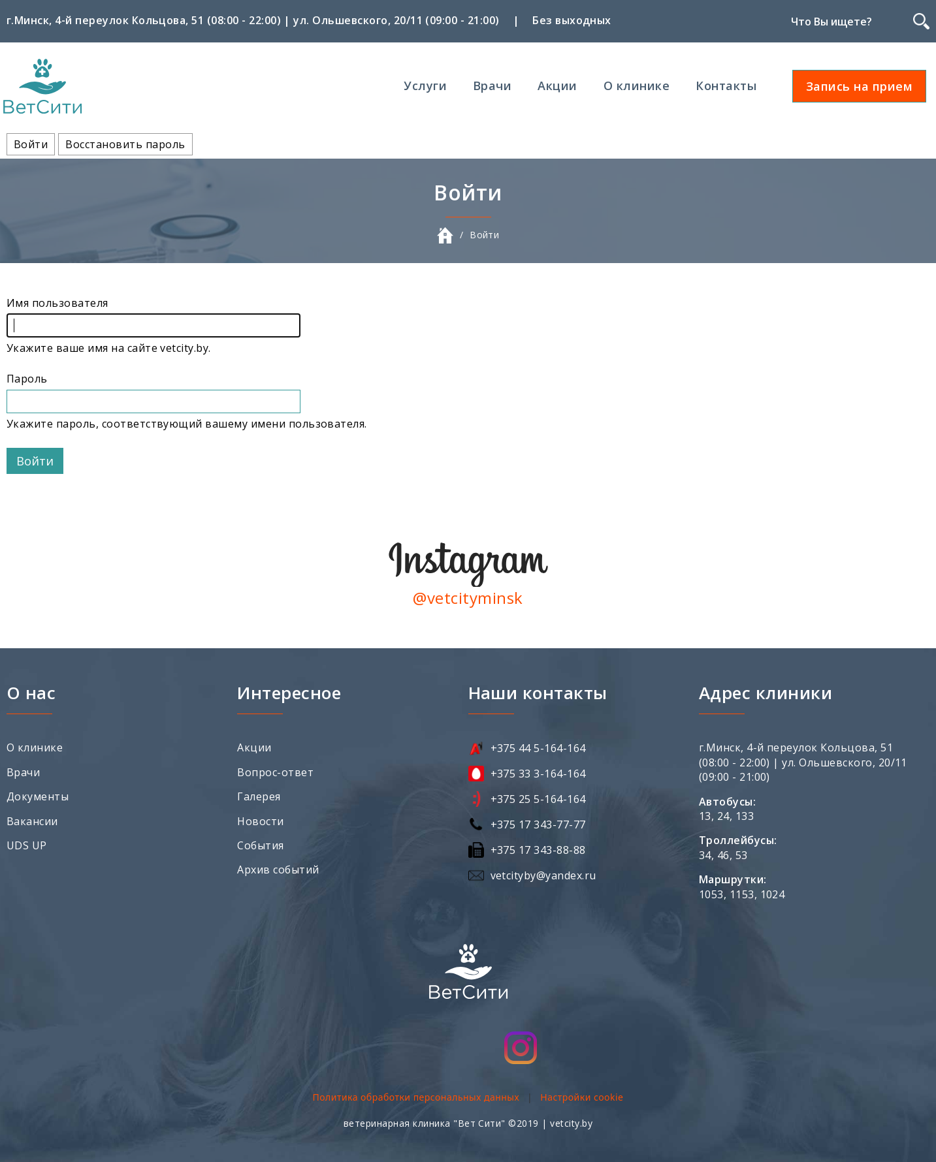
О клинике (637, 85)
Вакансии (32, 821)
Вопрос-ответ (275, 772)
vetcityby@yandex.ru (543, 875)
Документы (38, 796)
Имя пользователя (57, 303)
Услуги (425, 85)
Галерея (258, 796)
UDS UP (27, 845)
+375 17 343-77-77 (538, 824)
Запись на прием (859, 86)
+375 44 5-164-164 (538, 748)
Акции (557, 85)
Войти (34, 146)
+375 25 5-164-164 (538, 799)
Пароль (27, 378)
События (260, 845)
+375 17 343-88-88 (538, 850)
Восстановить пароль (125, 144)
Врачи (492, 85)
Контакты (726, 85)
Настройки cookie (581, 1097)
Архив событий (278, 869)
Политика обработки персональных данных (415, 1097)
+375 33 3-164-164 (538, 773)
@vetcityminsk (468, 597)
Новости (260, 821)
